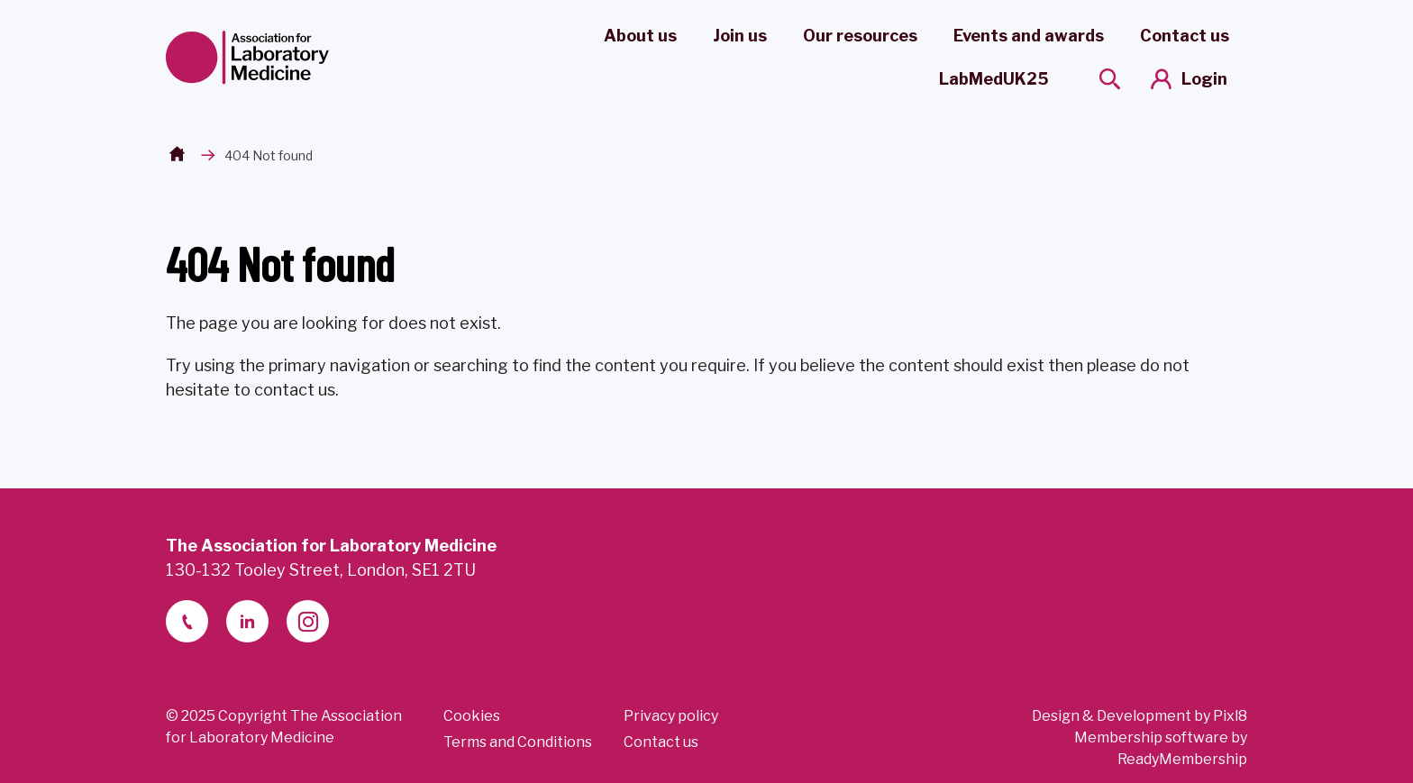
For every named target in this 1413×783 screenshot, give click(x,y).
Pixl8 (1230, 715)
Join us (740, 35)
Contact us (1184, 35)
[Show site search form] (1110, 79)
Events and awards (1028, 35)
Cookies (471, 715)
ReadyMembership (1182, 759)
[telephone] (187, 621)
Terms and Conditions (517, 742)
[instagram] (308, 621)
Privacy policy (671, 715)
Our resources (860, 35)
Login (1204, 78)
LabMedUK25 (994, 78)
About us (640, 35)
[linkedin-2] (247, 621)
